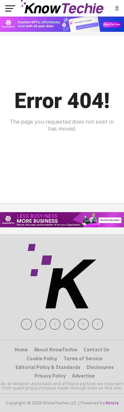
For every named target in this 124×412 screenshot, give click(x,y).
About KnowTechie (55, 349)
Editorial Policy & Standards (48, 367)
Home (21, 349)
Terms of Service (83, 358)
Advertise (83, 376)
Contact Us (96, 349)
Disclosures (100, 367)
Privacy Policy (50, 376)
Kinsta (112, 402)
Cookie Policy (42, 358)
